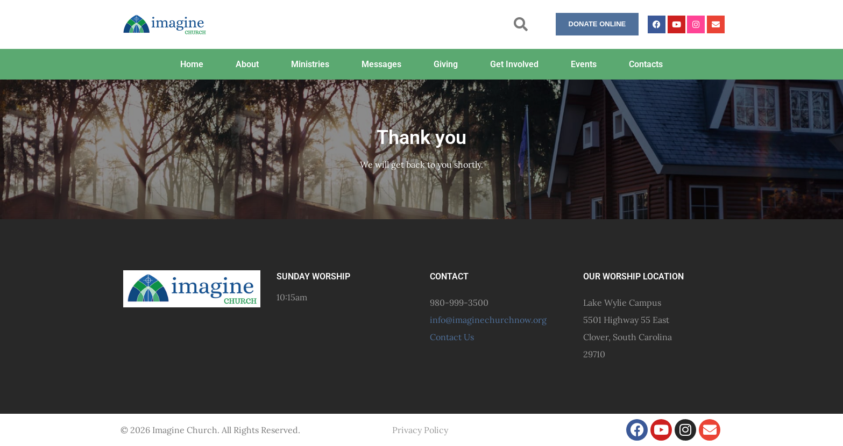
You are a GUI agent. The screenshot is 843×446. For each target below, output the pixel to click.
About (247, 64)
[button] (520, 24)
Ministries (310, 64)
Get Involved (514, 64)
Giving (446, 64)
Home (191, 64)
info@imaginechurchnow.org (488, 319)
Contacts (646, 64)
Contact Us (452, 337)
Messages (381, 64)
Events (584, 64)
